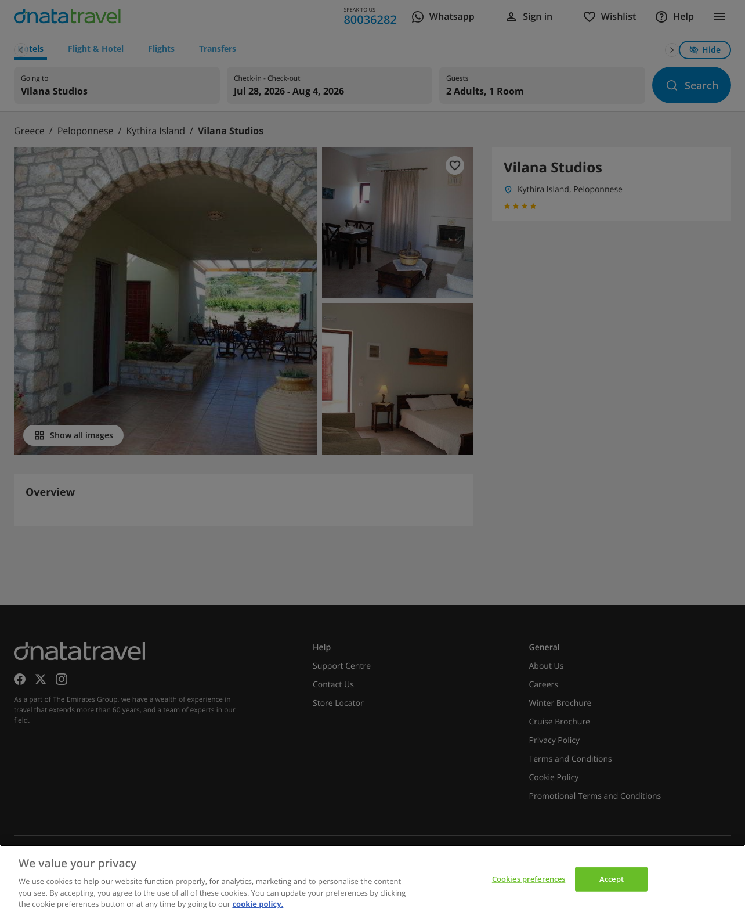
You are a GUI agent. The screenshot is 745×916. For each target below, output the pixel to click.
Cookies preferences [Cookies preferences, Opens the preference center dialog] (528, 879)
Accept (611, 879)
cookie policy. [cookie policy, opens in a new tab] (257, 904)
